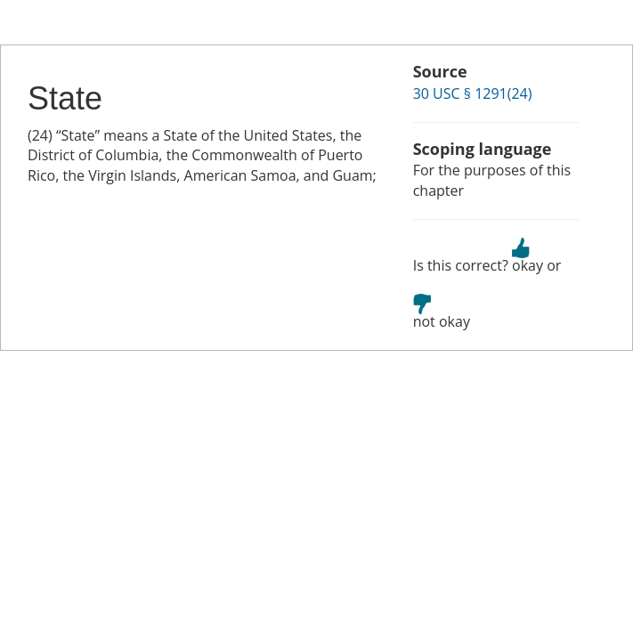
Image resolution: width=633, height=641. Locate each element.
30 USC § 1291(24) (472, 93)
